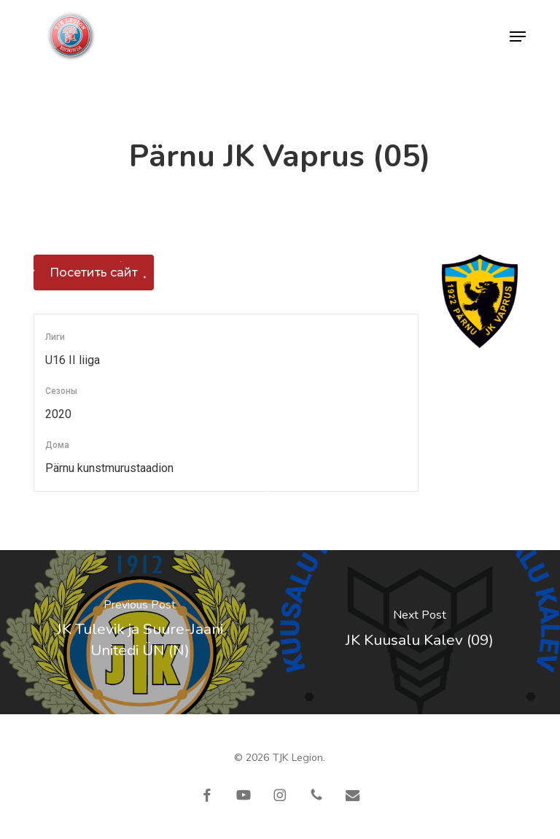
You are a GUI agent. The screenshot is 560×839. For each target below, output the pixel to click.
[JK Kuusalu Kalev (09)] (420, 632)
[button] (518, 36)
